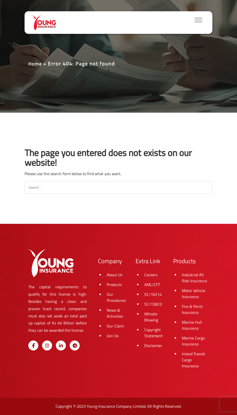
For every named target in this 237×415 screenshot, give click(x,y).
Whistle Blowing (151, 317)
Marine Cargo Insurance (193, 341)
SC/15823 (153, 304)
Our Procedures (116, 297)
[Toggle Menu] (198, 23)
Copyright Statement (153, 333)
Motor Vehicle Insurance (193, 294)
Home (35, 63)
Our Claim (115, 326)
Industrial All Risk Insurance (194, 278)
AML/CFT (152, 285)
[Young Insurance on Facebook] (33, 345)
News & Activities (115, 313)
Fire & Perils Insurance (192, 309)
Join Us (112, 336)
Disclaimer (153, 345)
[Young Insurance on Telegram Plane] (75, 345)
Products (114, 285)
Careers (150, 275)
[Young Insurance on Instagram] (47, 345)
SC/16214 (153, 294)
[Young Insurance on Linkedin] (61, 345)
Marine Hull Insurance (192, 325)
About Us (114, 275)
